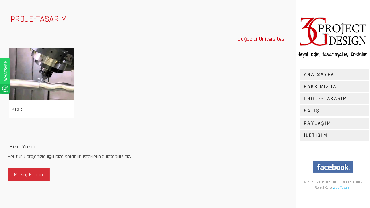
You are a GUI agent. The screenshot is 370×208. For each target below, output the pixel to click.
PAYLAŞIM (317, 123)
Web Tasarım (342, 187)
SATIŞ (312, 111)
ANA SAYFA (319, 74)
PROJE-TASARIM (325, 99)
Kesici (17, 109)
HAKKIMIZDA (320, 86)
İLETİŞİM (316, 135)
